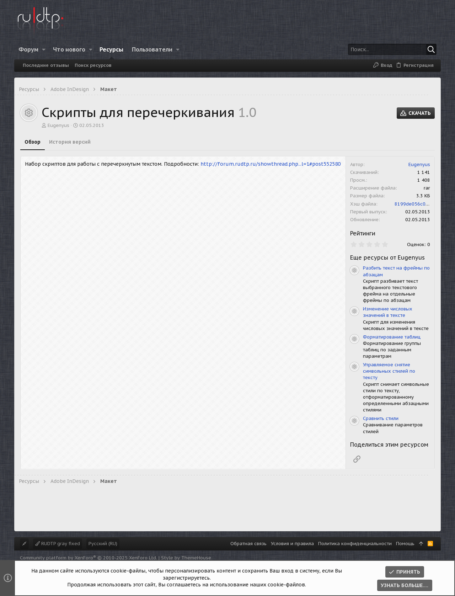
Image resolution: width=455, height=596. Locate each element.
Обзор (33, 142)
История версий (70, 142)
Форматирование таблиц (392, 337)
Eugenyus (58, 125)
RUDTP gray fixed (57, 544)
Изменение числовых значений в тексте (387, 312)
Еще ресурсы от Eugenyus (387, 257)
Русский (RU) (103, 544)
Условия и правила (292, 544)
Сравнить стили (380, 418)
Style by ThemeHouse (186, 558)
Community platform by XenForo (88, 558)
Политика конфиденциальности (355, 544)
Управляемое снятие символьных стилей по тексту (389, 371)
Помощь (405, 544)
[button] (44, 49)
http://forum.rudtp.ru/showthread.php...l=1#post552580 (270, 164)
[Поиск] (392, 49)
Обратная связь (248, 544)
